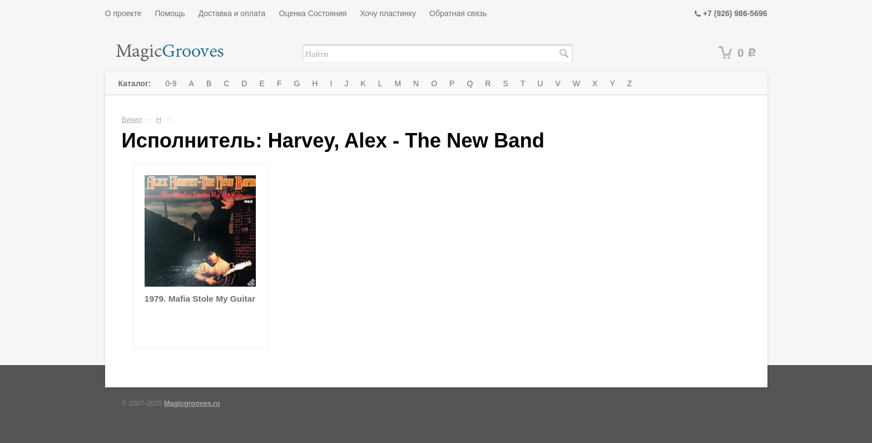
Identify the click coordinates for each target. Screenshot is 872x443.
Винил (132, 120)
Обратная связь (458, 13)
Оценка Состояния (312, 13)
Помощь (170, 13)
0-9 (170, 83)
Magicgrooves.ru (192, 403)
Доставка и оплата (232, 13)
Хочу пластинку (388, 13)
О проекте (123, 13)
